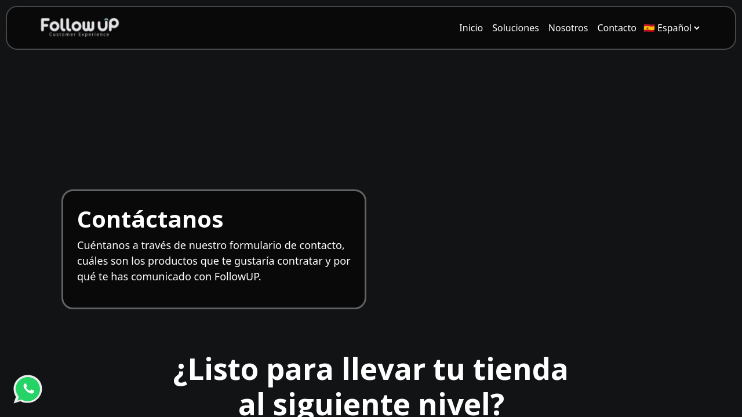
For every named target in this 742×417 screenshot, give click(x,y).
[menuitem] (471, 27)
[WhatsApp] (28, 389)
